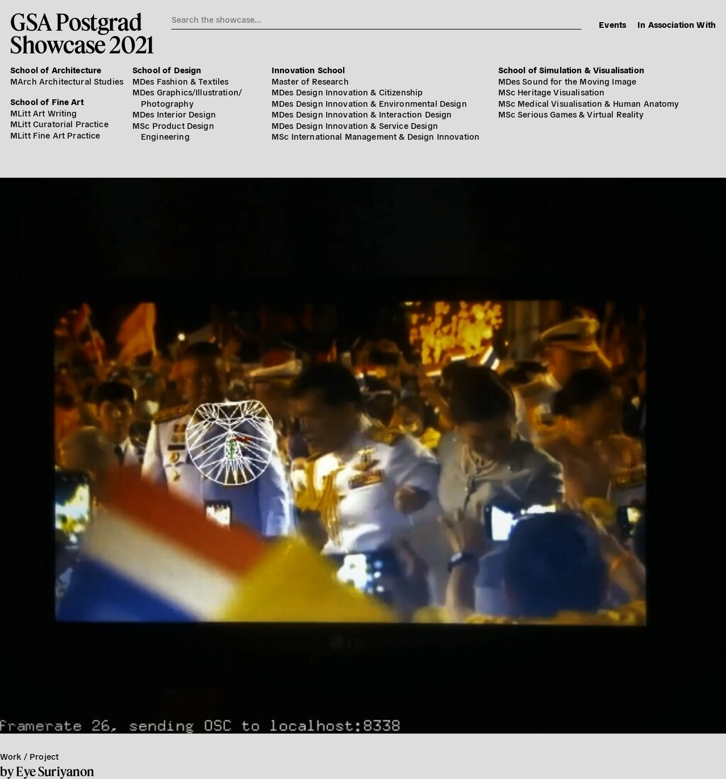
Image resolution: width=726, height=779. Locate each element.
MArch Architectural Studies (66, 81)
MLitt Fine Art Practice (55, 134)
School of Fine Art (47, 101)
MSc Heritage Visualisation (551, 91)
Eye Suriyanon (55, 771)
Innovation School (308, 69)
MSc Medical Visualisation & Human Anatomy (588, 103)
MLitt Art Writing (43, 112)
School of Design (166, 69)
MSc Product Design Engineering (173, 131)
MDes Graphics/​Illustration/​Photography (187, 97)
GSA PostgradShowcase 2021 (82, 33)
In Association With (676, 24)
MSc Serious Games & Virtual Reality (571, 113)
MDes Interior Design (174, 113)
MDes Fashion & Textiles (180, 81)
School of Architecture (55, 69)
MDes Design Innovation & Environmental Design (369, 103)
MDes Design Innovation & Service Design (355, 125)
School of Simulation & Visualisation (571, 69)
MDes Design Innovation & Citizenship (347, 91)
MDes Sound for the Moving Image (567, 81)
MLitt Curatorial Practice (59, 123)
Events (612, 24)
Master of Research (310, 81)
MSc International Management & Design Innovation (375, 136)
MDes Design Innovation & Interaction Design (362, 113)
